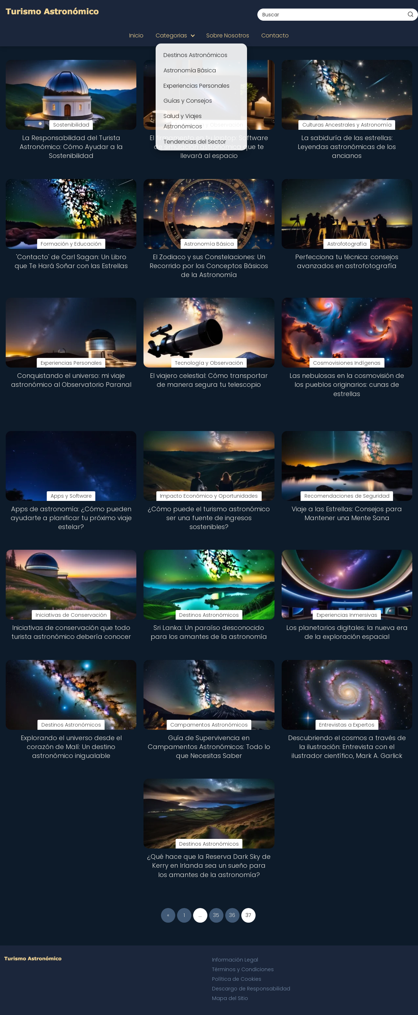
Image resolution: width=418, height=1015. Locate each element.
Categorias (171, 35)
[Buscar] (410, 14)
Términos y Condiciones (243, 969)
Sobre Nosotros (227, 35)
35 (216, 915)
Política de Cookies (236, 979)
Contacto (275, 35)
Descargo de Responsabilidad (251, 988)
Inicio (136, 35)
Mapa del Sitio (230, 998)
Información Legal (235, 959)
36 (232, 915)
